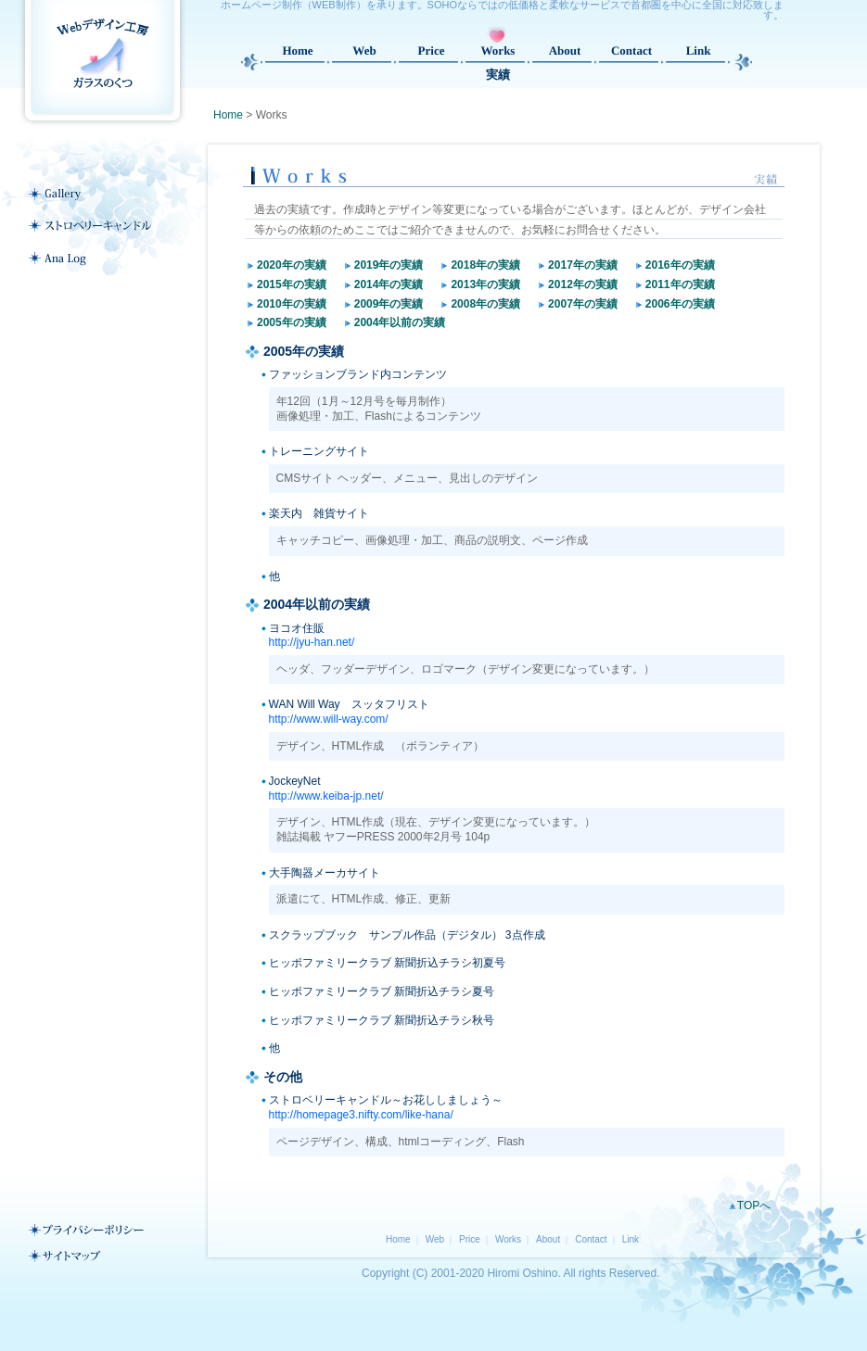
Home (228, 114)
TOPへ (754, 1205)
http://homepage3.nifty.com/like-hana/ (361, 1114)
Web (435, 1239)
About (548, 1239)
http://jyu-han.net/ (312, 642)
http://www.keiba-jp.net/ (326, 795)
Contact (590, 1239)
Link (630, 1239)
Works (508, 1239)
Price (469, 1239)
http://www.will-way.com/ (329, 719)
